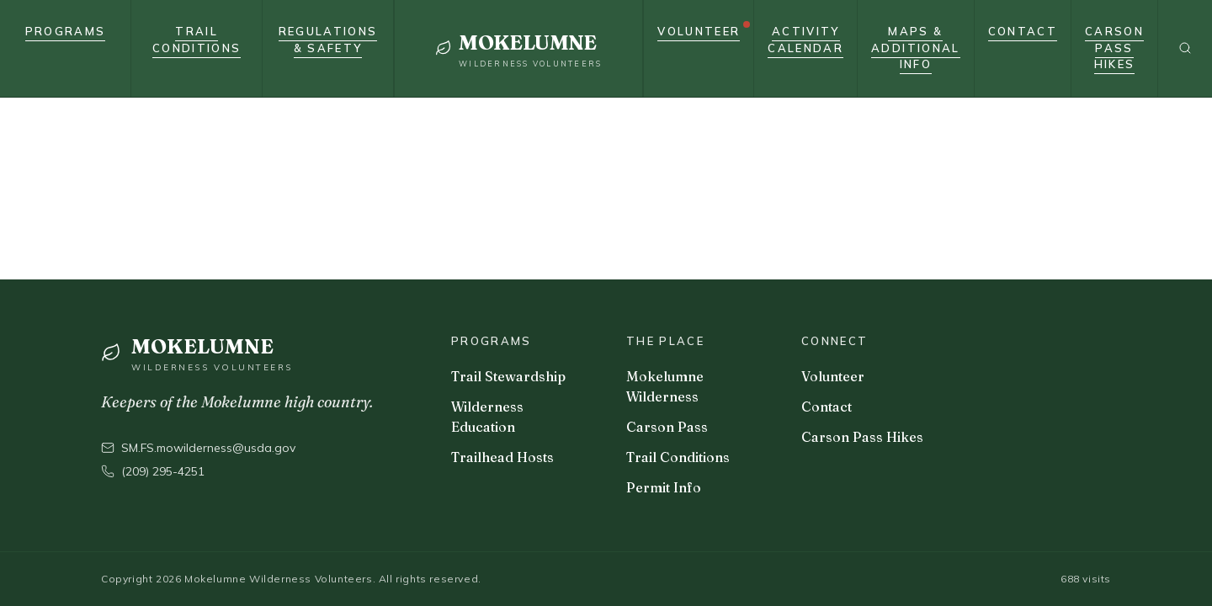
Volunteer (832, 376)
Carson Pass (667, 426)
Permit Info (663, 487)
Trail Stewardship (508, 376)
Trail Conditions (678, 457)
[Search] (1184, 48)
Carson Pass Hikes (862, 436)
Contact (826, 406)
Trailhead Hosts (502, 457)
